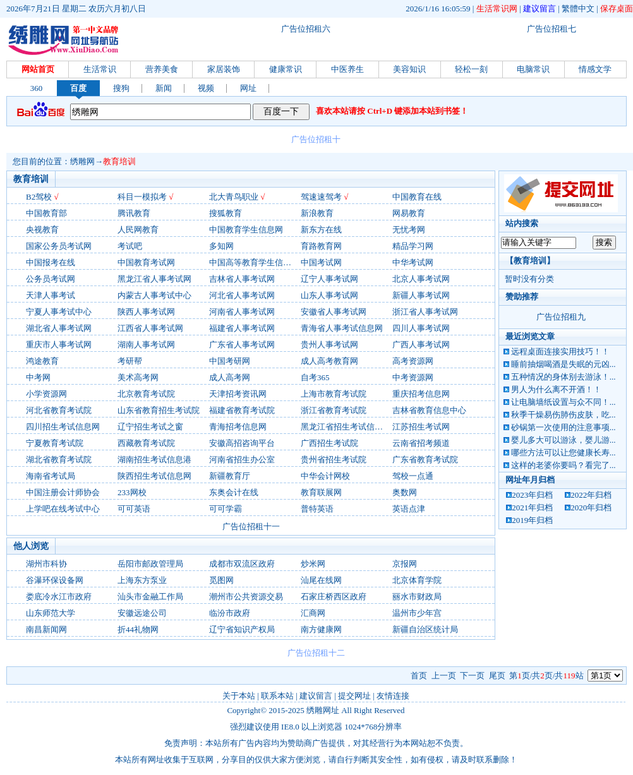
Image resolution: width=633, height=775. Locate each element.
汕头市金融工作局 (150, 596)
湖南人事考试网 (146, 344)
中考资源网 (412, 377)
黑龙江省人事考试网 (154, 279)
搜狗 (121, 88)
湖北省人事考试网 (59, 328)
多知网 (221, 246)
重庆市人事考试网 (59, 344)
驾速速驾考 (321, 196)
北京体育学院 (417, 580)
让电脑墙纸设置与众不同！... (563, 402)
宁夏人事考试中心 (59, 311)
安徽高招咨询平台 (242, 443)
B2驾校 (39, 196)
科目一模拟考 (142, 196)
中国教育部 (46, 213)
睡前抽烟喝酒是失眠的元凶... (563, 364)
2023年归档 (532, 495)
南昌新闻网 (46, 629)
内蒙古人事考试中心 (154, 295)
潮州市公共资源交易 (246, 596)
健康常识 (285, 69)
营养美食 (161, 69)
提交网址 (354, 695)
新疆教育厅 (229, 476)
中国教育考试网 (146, 262)
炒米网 (313, 563)
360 (36, 88)
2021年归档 (532, 507)
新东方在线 (321, 229)
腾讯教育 (134, 213)
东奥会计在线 (233, 492)
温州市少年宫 (417, 613)
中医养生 (347, 69)
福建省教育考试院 (242, 410)
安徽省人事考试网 (333, 311)
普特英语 (317, 509)
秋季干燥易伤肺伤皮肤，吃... (563, 414)
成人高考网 (229, 377)
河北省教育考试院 (59, 410)
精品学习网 (412, 246)
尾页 (497, 675)
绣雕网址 (322, 710)
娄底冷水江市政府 (59, 596)
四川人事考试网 (421, 328)
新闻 (163, 88)
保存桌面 (616, 8)
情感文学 (595, 69)
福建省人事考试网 (242, 328)
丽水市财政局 (417, 596)
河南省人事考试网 (242, 311)
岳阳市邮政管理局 (150, 563)
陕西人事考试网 (146, 311)
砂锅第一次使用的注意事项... (563, 427)
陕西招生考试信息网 (154, 476)
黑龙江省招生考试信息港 (346, 426)
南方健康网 (321, 629)
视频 (206, 88)
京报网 (404, 563)
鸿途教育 (42, 361)
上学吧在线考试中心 (63, 509)
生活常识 (99, 69)
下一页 (472, 675)
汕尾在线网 (321, 580)
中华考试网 (412, 262)
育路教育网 (321, 246)
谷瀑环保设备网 (54, 580)
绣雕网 (82, 161)
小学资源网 (46, 394)
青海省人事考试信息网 (342, 328)
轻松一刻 (471, 69)
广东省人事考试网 (242, 344)
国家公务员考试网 (59, 246)
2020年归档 (591, 507)
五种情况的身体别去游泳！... (563, 376)
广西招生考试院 (329, 443)
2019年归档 (532, 520)
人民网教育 (138, 229)
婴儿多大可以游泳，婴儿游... (563, 440)
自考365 (315, 377)
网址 (248, 88)
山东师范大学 (50, 613)
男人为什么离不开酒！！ (556, 389)
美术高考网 (138, 377)
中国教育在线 (417, 196)
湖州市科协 (46, 563)
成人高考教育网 (329, 361)
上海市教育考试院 (333, 394)
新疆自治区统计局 (425, 629)
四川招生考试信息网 (63, 426)
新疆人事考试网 (421, 295)
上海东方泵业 (142, 580)
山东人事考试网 (329, 295)
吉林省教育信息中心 (429, 410)
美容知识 (409, 69)
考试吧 (130, 246)
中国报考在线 (50, 262)
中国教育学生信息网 (246, 229)
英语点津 (408, 509)
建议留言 (539, 8)
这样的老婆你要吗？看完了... (563, 465)
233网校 (132, 492)
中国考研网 (229, 361)
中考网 (38, 377)
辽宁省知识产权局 (242, 629)
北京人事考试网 (421, 279)
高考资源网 (412, 361)
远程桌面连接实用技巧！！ (560, 351)
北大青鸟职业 (233, 196)
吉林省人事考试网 (242, 279)
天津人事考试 (50, 295)
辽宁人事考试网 (329, 279)
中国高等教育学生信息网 (254, 262)
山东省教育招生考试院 (159, 410)
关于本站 (238, 695)
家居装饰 (223, 69)
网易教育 (408, 213)
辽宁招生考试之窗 (150, 426)
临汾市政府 (229, 613)
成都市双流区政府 (242, 563)
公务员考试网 (50, 279)
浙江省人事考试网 (425, 311)
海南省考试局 (50, 476)
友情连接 (393, 695)
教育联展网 (321, 492)
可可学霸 (225, 509)
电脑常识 (533, 69)
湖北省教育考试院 (59, 459)
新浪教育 (317, 213)
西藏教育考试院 (146, 443)
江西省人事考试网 (150, 328)
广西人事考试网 (421, 344)
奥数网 (404, 492)
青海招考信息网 (238, 426)
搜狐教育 (225, 213)
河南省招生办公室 (242, 459)
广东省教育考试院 (425, 459)
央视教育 (42, 229)
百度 (78, 88)
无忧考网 (408, 229)
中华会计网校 (325, 476)
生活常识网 (496, 8)
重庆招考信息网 (421, 394)
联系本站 (277, 695)
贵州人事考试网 (329, 344)
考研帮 (130, 361)
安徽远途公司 (142, 613)
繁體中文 (578, 8)
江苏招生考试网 (421, 426)
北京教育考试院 (146, 394)
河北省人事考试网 (242, 295)
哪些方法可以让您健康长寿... (563, 452)
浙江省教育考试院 (333, 410)
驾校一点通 (412, 476)
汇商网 (313, 613)
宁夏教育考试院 (54, 443)
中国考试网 (321, 262)
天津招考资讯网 (238, 394)
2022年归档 (591, 495)
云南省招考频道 (421, 443)
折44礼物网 (138, 629)
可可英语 (134, 509)
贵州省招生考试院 (333, 459)
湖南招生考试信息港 (154, 459)
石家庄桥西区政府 (333, 596)
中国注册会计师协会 (63, 492)
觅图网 (221, 580)
